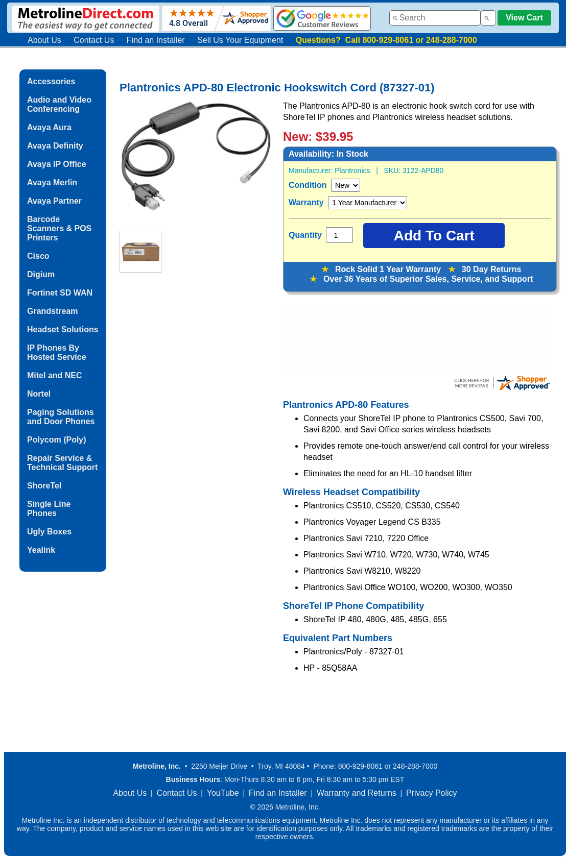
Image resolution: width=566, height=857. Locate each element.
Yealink (41, 550)
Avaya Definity (55, 145)
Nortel (39, 393)
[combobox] (435, 18)
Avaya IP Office (56, 164)
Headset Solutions (63, 329)
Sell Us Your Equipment (240, 40)
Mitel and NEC (54, 375)
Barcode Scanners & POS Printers (59, 228)
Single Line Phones (48, 509)
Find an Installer (156, 40)
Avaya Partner (54, 201)
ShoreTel (44, 485)
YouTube (223, 793)
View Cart (524, 17)
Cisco (38, 256)
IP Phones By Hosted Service (56, 352)
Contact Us (94, 40)
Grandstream (52, 311)
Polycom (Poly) (56, 439)
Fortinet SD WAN (59, 292)
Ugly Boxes (49, 531)
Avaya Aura (49, 127)
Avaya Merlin (52, 182)
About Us (44, 40)
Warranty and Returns (356, 793)
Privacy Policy (431, 793)
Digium (41, 274)
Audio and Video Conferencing (59, 104)
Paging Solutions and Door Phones (61, 417)
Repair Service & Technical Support (62, 463)
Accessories (51, 81)
